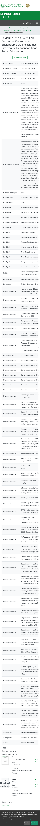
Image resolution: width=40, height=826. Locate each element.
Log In (30, 23)
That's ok (34, 823)
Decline (26, 823)
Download (36, 759)
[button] (26, 23)
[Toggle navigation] (37, 23)
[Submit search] (23, 23)
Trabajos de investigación (13, 30)
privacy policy (26, 819)
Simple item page (20, 57)
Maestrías (27, 30)
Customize (4, 823)
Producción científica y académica (19, 28)
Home (4, 28)
